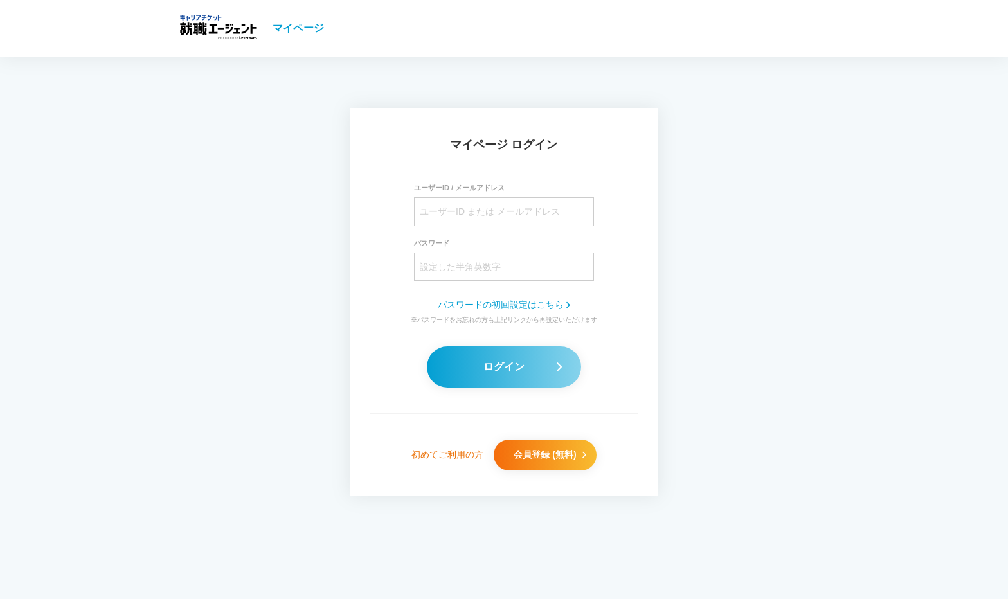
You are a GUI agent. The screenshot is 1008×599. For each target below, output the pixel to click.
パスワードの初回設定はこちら (504, 305)
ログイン (522, 366)
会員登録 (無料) (550, 454)
